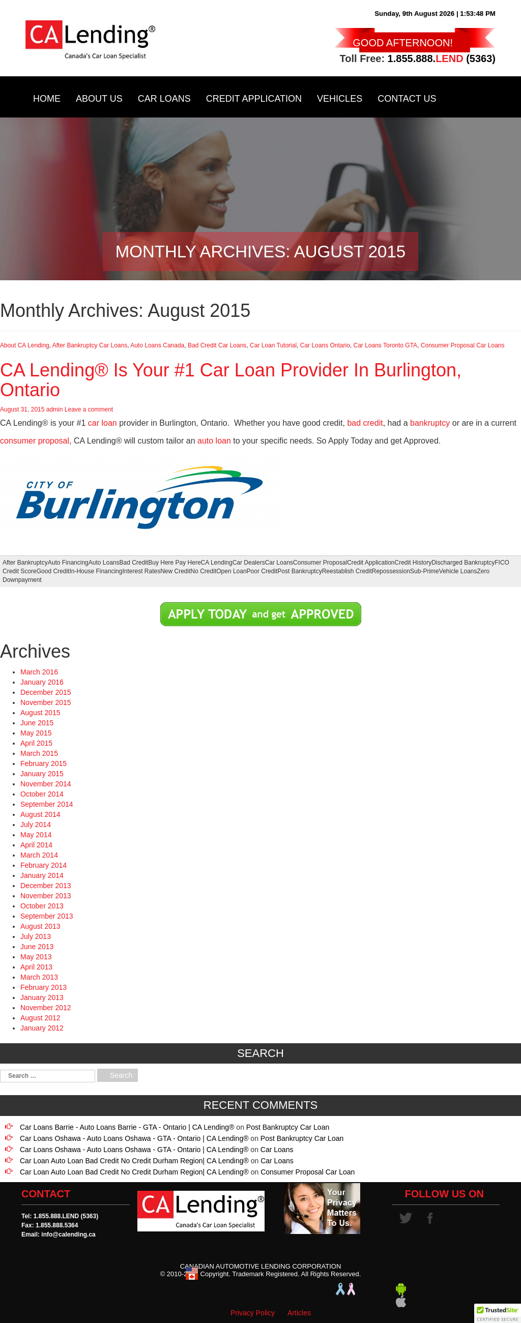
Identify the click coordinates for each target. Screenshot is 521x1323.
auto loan (214, 440)
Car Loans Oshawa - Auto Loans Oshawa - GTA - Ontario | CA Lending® (134, 1138)
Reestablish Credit (347, 571)
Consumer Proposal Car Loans (463, 345)
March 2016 (39, 672)
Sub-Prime (424, 571)
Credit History (413, 562)
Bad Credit (134, 562)
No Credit (204, 571)
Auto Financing (68, 562)
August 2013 (40, 926)
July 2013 (35, 936)
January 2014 (42, 875)
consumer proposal (34, 440)
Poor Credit (262, 571)
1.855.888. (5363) (442, 58)
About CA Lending (24, 345)
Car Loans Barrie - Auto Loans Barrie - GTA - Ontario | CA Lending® (127, 1127)
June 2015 (36, 723)
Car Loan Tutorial (273, 345)
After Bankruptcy (25, 562)
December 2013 (45, 885)
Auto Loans (104, 562)
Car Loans (164, 99)
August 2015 (40, 713)
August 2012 (40, 1018)
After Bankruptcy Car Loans (89, 345)
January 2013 (42, 997)
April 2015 (36, 743)
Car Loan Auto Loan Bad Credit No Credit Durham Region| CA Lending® (134, 1161)
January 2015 (42, 774)
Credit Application (254, 99)
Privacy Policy (252, 1313)
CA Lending (217, 562)
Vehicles (339, 99)
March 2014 (39, 855)
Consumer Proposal (320, 562)
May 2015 (35, 733)
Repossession (391, 571)
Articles (299, 1313)
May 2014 (35, 835)
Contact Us (407, 99)
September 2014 (46, 804)
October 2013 (42, 906)
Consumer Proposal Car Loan (307, 1172)
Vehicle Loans (458, 571)
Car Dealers (249, 562)
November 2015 (45, 702)
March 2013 (39, 977)
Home (47, 99)
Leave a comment (89, 409)
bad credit (365, 423)
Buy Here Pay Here (174, 562)
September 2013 (46, 916)
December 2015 (45, 692)
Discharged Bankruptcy (463, 562)
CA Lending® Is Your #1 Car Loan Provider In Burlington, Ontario (230, 380)
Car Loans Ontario (325, 345)
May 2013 (35, 957)
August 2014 (40, 814)
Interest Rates (141, 571)
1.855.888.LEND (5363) (66, 1216)
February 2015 (43, 763)
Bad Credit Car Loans (217, 345)
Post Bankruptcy (299, 571)
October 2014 (42, 794)
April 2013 (36, 967)
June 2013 (36, 947)
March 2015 (39, 753)
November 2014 (45, 784)
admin (54, 409)
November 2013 (45, 896)
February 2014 (43, 865)
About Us (99, 99)
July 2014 (35, 824)
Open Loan (231, 571)
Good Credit (53, 571)
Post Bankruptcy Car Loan (287, 1127)
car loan (102, 423)
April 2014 (36, 845)
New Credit (175, 571)
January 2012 (42, 1028)
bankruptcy (430, 423)
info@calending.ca (68, 1234)
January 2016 (42, 682)
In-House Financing (95, 571)
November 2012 (45, 1008)
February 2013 (43, 987)
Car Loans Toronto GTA (386, 345)
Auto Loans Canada (157, 345)
